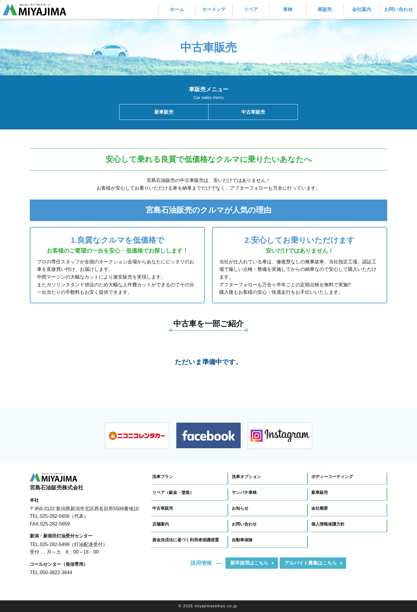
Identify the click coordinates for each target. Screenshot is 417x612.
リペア (251, 9)
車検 (287, 9)
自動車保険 (242, 539)
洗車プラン (162, 476)
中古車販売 (253, 112)
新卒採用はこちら (249, 562)
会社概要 (319, 508)
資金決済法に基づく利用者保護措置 (185, 539)
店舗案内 (160, 524)
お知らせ (240, 508)
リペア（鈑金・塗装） (173, 492)
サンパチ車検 (244, 492)
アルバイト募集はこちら (310, 562)
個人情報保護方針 (328, 524)
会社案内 (361, 9)
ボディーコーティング (332, 476)
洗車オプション (246, 476)
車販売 (325, 9)
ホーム (177, 9)
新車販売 (163, 112)
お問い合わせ (398, 9)
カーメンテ (214, 9)
